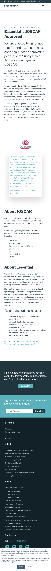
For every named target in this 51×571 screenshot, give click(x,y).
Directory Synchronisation (14, 476)
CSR (6, 435)
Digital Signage (10, 514)
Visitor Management (12, 507)
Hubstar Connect (14, 498)
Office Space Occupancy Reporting (18, 510)
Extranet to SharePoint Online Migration (19, 473)
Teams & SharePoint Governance (17, 453)
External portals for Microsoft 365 (17, 530)
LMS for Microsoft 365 (13, 523)
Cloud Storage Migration (14, 460)
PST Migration (10, 469)
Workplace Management (14, 488)
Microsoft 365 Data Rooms (15, 457)
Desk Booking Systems (13, 501)
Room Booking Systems (14, 504)
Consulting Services (12, 432)
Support (8, 438)
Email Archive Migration (13, 463)
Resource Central (14, 495)
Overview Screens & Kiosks (15, 517)
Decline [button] (30, 566)
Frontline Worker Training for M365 (18, 526)
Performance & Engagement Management (21, 520)
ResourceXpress (14, 491)
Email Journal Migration (13, 466)
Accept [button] (21, 566)
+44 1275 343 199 (21, 541)
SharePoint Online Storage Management (20, 450)
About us (8, 429)
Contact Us (25, 386)
